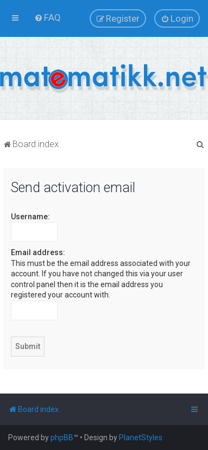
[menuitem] (47, 17)
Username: (30, 216)
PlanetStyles (140, 437)
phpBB (62, 437)
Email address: (38, 252)
